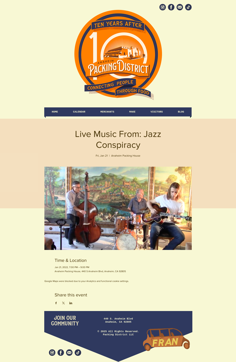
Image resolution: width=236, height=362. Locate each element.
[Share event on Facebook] (56, 303)
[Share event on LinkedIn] (70, 303)
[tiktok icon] (188, 7)
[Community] (65, 323)
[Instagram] (162, 7)
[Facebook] (171, 7)
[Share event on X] (63, 303)
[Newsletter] (180, 7)
